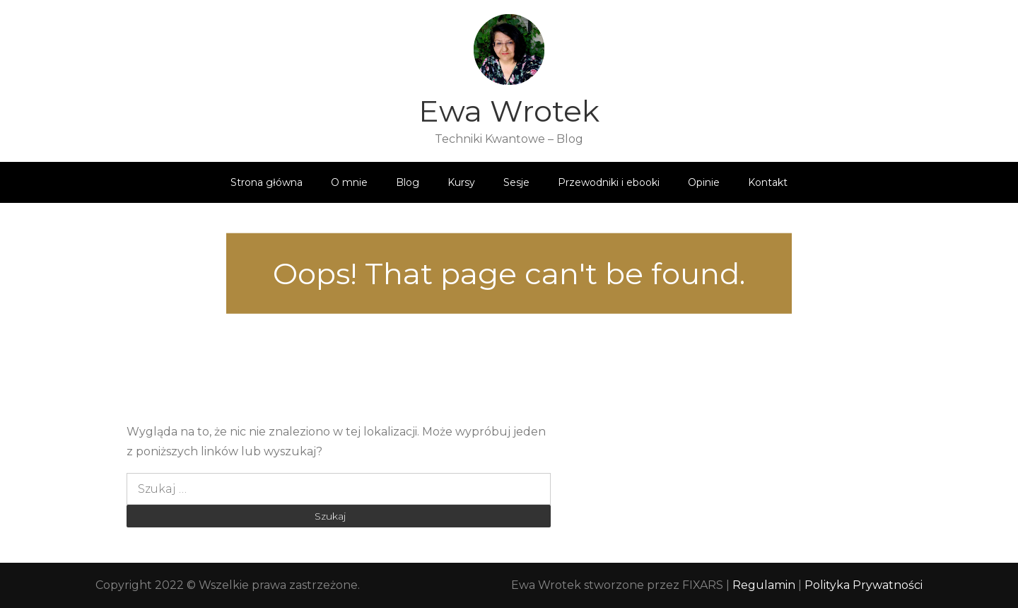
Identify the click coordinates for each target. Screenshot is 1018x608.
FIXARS (702, 585)
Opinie (704, 182)
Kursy (461, 182)
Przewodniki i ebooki (609, 182)
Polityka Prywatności (864, 585)
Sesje (516, 182)
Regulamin (765, 585)
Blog (407, 182)
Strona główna (266, 182)
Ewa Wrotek (509, 111)
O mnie (349, 182)
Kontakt (768, 182)
